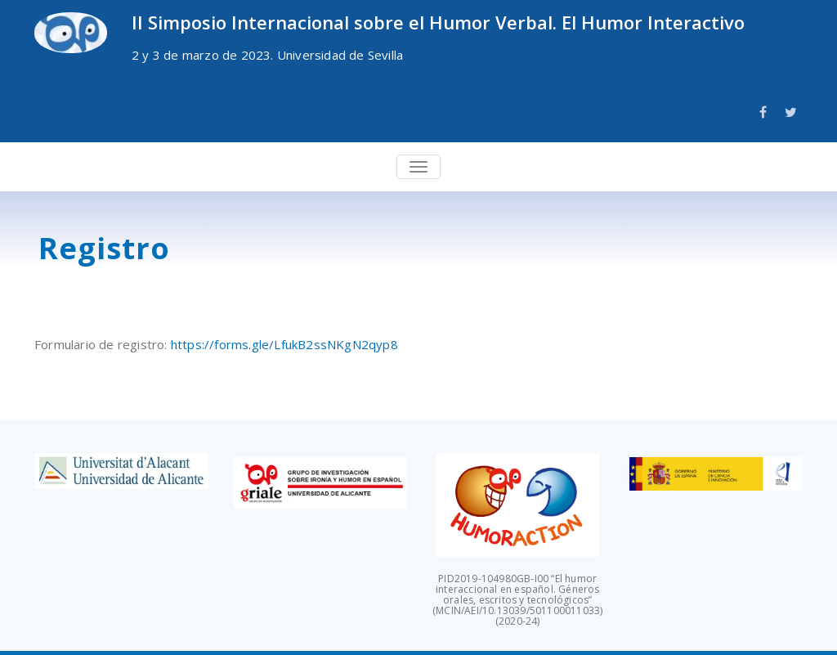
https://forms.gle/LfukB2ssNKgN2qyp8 (284, 344)
